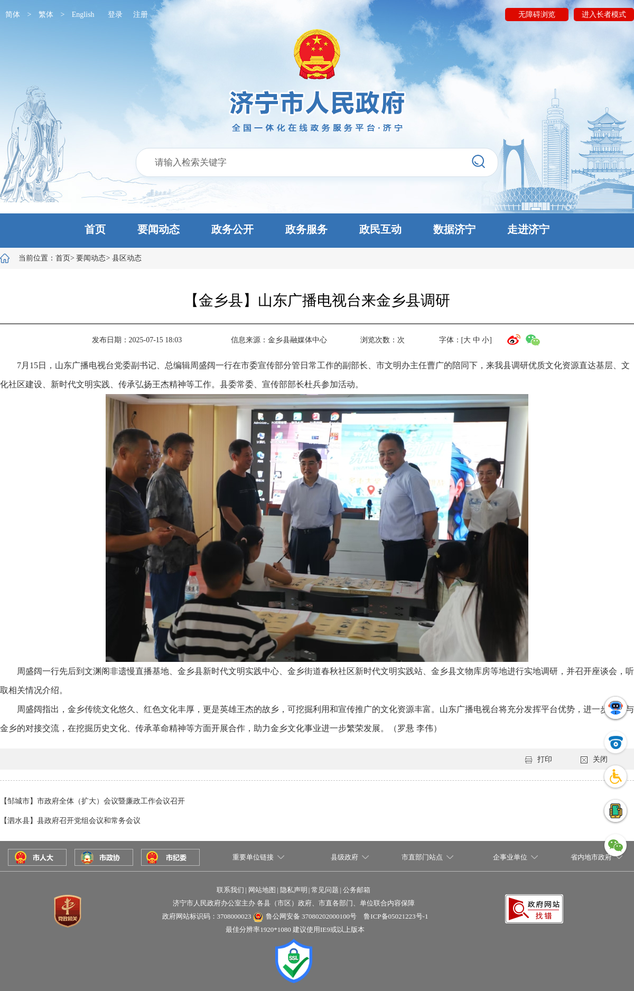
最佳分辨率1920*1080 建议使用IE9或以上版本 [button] (295, 929)
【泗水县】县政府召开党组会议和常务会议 (70, 821)
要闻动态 (158, 229)
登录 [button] (115, 14)
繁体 (46, 14)
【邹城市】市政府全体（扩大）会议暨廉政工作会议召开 (92, 801)
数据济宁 (454, 229)
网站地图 (262, 890)
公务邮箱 (356, 890)
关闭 (594, 759)
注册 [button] (140, 14)
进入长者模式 (604, 14)
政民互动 (380, 229)
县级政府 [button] (344, 857)
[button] (317, 230)
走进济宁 (528, 229)
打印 (538, 759)
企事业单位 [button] (510, 857)
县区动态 (127, 258)
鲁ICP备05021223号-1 (395, 916)
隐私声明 (293, 890)
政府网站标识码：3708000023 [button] (206, 916)
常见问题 (325, 890)
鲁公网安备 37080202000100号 (311, 916)
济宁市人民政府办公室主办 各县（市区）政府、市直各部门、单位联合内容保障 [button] (294, 903)
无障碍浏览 (536, 14)
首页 (95, 229)
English (83, 14)
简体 (12, 14)
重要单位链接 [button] (253, 857)
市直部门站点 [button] (422, 857)
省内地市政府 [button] (591, 857)
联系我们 (230, 890)
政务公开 (232, 229)
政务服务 (306, 229)
